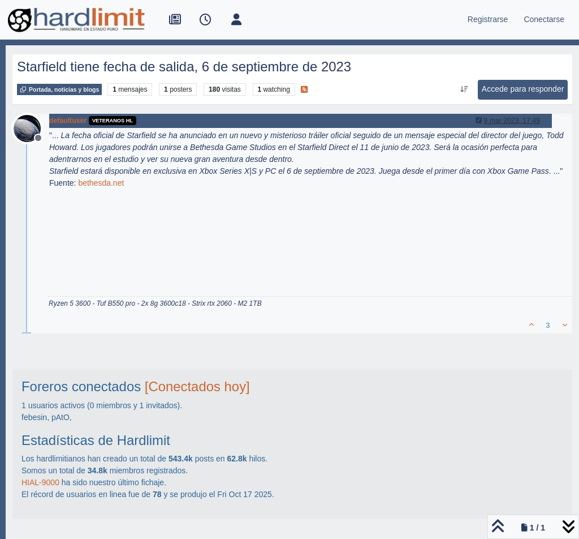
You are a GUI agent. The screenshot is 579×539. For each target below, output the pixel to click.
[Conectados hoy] (197, 386)
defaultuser (68, 121)
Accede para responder (523, 88)
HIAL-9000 (40, 482)
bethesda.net (101, 182)
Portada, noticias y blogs (59, 89)
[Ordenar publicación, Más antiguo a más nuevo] (464, 89)
